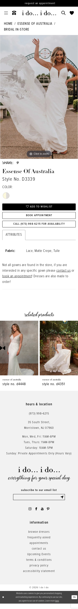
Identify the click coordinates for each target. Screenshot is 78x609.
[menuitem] (6, 13)
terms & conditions (39, 565)
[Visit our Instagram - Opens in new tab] (28, 514)
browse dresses (39, 537)
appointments (39, 548)
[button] (6, 13)
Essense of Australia (34, 24)
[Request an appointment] (39, 3)
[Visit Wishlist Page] (72, 13)
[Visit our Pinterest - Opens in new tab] (50, 514)
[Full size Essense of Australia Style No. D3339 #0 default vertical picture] (39, 97)
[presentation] (19, 351)
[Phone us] (14, 13)
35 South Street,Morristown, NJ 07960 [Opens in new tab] (39, 429)
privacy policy (39, 571)
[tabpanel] (39, 97)
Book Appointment (39, 218)
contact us (63, 274)
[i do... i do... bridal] (39, 13)
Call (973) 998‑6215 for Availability (39, 227)
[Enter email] (39, 501)
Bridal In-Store (16, 29)
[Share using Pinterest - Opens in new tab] (18, 163)
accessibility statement (39, 576)
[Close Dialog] (3, 603)
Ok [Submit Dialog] (74, 602)
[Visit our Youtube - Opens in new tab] (43, 514)
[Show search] (63, 13)
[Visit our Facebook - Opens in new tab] (36, 514)
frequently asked (39, 543)
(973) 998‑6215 (39, 417)
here (57, 606)
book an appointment (17, 280)
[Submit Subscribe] (62, 501)
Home (8, 24)
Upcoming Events (39, 560)
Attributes (14, 238)
